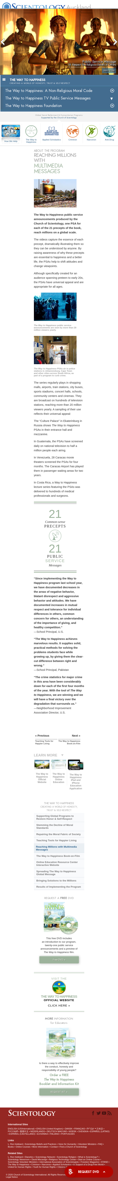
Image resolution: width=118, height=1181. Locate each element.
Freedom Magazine (90, 1162)
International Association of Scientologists (59, 1162)
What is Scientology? (88, 1157)
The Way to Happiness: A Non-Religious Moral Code (48, 90)
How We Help (11, 141)
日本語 (99, 1129)
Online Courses (23, 1147)
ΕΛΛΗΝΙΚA (42, 1134)
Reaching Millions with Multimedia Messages (56, 848)
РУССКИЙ (13, 1131)
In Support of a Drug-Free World (88, 1164)
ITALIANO (54, 1134)
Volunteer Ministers (87, 1144)
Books (11, 1147)
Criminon (73, 132)
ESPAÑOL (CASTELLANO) (22, 1134)
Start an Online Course (89, 1159)
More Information (40, 1147)
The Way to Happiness (31, 133)
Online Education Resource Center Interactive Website (57, 863)
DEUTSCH (52, 1131)
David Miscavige (39, 1159)
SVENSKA (83, 1131)
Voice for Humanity (67, 1144)
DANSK (68, 1129)
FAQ (100, 1144)
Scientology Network (45, 1157)
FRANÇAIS (79, 1129)
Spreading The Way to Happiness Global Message (56, 873)
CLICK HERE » (59, 1005)
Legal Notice (12, 1177)
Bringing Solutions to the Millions (56, 880)
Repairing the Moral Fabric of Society (58, 834)
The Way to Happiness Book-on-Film (58, 856)
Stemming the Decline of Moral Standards (54, 826)
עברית (90, 1128)
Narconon (91, 132)
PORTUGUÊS (68, 1134)
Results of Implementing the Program (58, 886)
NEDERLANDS (37, 1131)
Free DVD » (59, 959)
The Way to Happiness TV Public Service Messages (47, 98)
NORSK (72, 1131)
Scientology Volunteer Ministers (22, 1162)
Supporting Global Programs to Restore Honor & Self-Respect (55, 817)
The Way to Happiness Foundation (33, 106)
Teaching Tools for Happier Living (56, 840)
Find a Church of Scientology (73, 1147)
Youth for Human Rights (44, 1167)
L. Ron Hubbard (15, 1144)
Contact (54, 1147)
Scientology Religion (66, 1157)
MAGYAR (62, 1131)
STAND (104, 1162)
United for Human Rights (19, 1167)
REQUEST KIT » (59, 1092)
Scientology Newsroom (19, 1159)
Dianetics (29, 1157)
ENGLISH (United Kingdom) (49, 1129)
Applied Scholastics (51, 132)
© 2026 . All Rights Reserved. (36, 1174)
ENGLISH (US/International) (21, 1129)
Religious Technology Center (62, 1159)
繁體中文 (24, 1131)
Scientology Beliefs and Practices (40, 1144)
